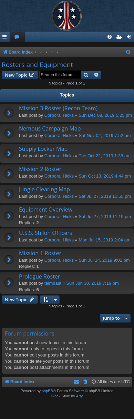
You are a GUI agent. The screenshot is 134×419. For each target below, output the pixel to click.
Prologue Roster (39, 276)
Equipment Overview (45, 209)
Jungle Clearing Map (44, 189)
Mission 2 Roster (40, 169)
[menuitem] (17, 37)
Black (56, 396)
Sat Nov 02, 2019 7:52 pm (105, 135)
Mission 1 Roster (40, 253)
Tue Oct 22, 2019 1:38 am (105, 155)
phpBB (47, 391)
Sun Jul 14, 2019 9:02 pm (104, 260)
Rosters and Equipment (37, 64)
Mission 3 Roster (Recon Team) (58, 108)
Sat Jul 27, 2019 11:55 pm (105, 196)
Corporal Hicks (59, 115)
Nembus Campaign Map (50, 128)
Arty (79, 396)
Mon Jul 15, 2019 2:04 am (104, 239)
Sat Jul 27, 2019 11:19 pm (105, 216)
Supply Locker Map (43, 148)
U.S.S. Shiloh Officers (45, 233)
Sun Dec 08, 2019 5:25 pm (105, 115)
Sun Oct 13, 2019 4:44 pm (105, 176)
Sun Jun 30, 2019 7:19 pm (92, 283)
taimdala (52, 283)
